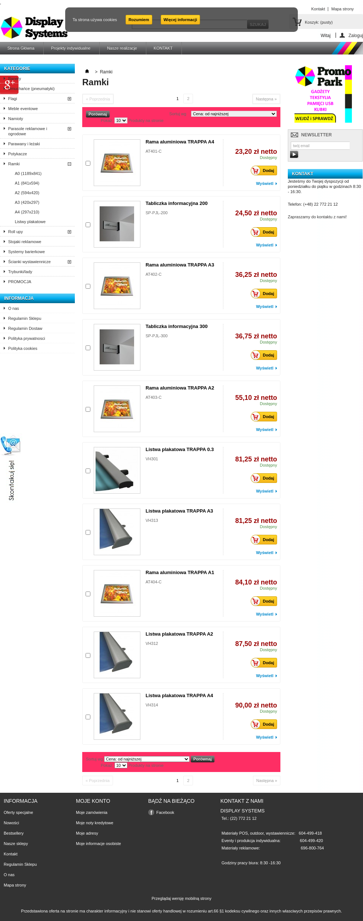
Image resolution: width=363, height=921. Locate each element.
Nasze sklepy (16, 843)
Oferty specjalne (18, 812)
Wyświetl (264, 183)
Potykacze (17, 154)
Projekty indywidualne (70, 48)
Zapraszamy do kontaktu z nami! (317, 217)
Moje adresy (87, 833)
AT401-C (153, 151)
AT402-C (153, 274)
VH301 (152, 459)
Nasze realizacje (122, 48)
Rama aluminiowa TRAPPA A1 (180, 572)
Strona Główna (20, 48)
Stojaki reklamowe (24, 241)
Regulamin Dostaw (25, 328)
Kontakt (10, 854)
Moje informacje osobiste (98, 843)
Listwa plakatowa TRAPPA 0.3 (180, 449)
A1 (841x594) (27, 183)
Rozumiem (139, 19)
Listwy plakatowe (30, 221)
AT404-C (153, 582)
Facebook (165, 812)
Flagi (12, 98)
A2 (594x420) (27, 193)
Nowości (11, 823)
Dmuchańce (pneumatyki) (31, 88)
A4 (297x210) (27, 212)
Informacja (19, 298)
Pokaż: (107, 120)
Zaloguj (356, 35)
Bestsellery (14, 833)
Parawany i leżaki (24, 144)
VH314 (152, 705)
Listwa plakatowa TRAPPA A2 (179, 634)
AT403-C (153, 397)
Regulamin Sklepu (24, 318)
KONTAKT (163, 48)
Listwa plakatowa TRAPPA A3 (179, 511)
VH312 (152, 643)
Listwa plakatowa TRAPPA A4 (179, 695)
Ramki (14, 164)
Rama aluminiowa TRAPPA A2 (180, 388)
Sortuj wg (177, 114)
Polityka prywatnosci (26, 338)
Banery (14, 78)
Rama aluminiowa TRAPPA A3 (180, 265)
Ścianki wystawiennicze (29, 261)
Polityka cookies (22, 348)
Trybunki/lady (20, 271)
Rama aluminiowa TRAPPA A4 (180, 142)
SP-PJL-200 (156, 213)
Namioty (15, 118)
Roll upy (15, 231)
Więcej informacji (180, 19)
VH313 (152, 520)
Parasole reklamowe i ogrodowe (27, 131)
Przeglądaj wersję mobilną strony (181, 898)
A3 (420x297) (27, 202)
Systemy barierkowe (26, 251)
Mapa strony (15, 885)
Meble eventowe (23, 108)
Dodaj (264, 170)
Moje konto (93, 801)
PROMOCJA (19, 281)
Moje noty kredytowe (94, 823)
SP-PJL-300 (156, 336)
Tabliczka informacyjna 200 (176, 203)
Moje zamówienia (91, 812)
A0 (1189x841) (28, 173)
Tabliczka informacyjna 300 (176, 326)
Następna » (266, 99)
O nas (13, 308)
